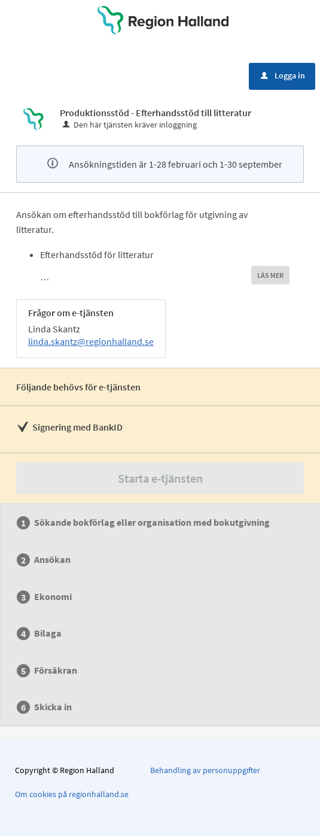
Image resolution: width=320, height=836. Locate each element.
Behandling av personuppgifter (205, 770)
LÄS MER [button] (270, 275)
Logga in (283, 75)
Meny (43, 74)
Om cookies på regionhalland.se (72, 794)
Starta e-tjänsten (160, 478)
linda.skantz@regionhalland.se (91, 341)
